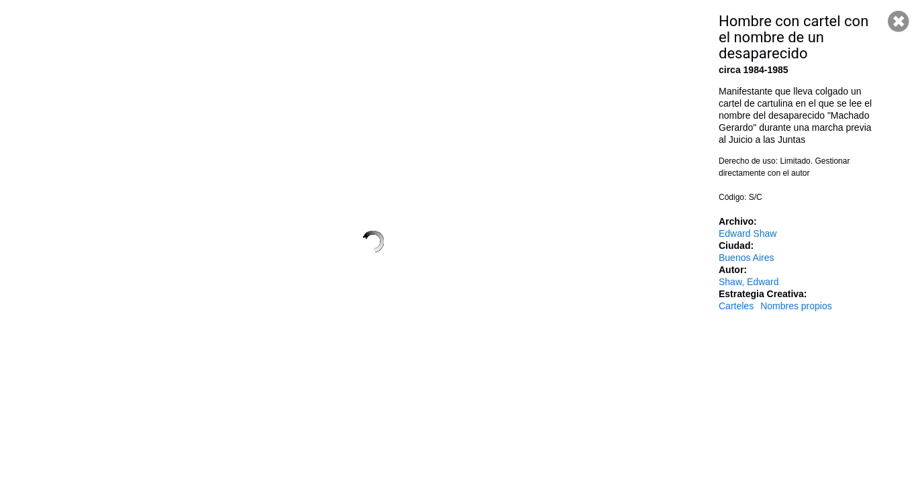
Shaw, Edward (749, 281)
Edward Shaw (747, 233)
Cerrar (898, 21)
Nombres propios (796, 306)
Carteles (736, 306)
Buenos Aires (746, 257)
